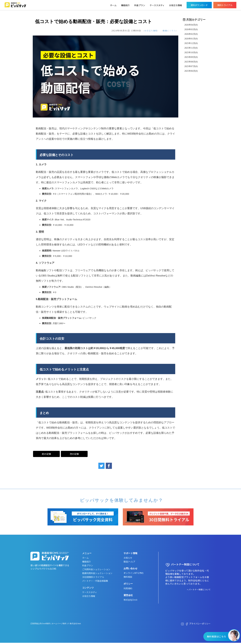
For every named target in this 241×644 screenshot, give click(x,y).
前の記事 (46, 453)
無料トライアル (224, 5)
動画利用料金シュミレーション (97, 573)
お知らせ (128, 557)
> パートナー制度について (199, 589)
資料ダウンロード (199, 5)
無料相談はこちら (216, 636)
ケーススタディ (157, 5)
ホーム (113, 5)
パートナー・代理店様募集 (95, 580)
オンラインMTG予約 (133, 573)
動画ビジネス (169, 30)
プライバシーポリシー (200, 623)
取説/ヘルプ (129, 561)
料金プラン (139, 5)
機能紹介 (125, 5)
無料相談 (128, 576)
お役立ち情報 (175, 5)
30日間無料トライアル (93, 576)
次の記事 (74, 453)
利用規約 (128, 588)
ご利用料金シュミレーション (96, 569)
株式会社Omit (130, 599)
